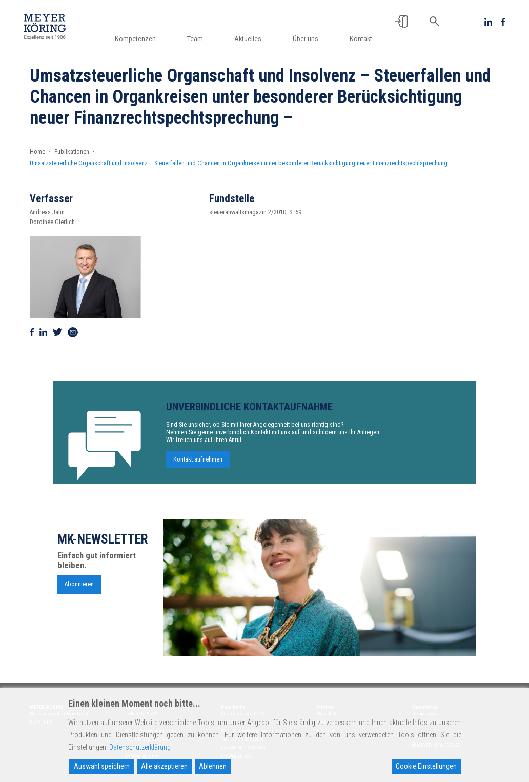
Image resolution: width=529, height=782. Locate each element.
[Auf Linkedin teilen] (43, 332)
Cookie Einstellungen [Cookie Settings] (426, 766)
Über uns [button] (308, 39)
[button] (401, 21)
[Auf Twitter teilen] (57, 332)
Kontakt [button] (361, 39)
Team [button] (202, 39)
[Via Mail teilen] (73, 332)
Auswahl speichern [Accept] (102, 766)
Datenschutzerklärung (140, 747)
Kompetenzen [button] (144, 39)
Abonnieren (79, 589)
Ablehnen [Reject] (213, 766)
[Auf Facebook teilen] (32, 332)
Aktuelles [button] (252, 39)
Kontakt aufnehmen (197, 464)
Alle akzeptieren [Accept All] (164, 766)
